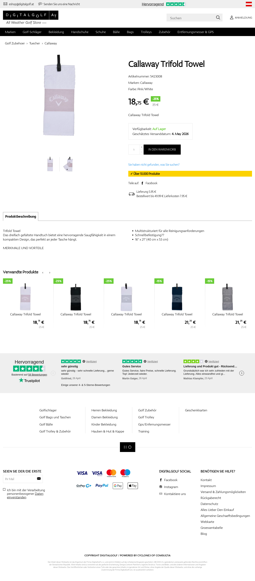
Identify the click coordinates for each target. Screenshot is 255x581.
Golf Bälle (46, 424)
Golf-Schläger (32, 32)
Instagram (171, 487)
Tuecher (34, 43)
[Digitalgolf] (127, 447)
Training (143, 431)
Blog (204, 533)
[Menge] (136, 150)
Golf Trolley (146, 417)
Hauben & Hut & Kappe (107, 431)
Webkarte (207, 521)
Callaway (51, 43)
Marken (10, 32)
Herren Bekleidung (104, 410)
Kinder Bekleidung (103, 424)
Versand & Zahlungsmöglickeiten (223, 492)
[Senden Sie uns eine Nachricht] (59, 4)
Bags (130, 32)
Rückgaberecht (211, 498)
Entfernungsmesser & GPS (196, 32)
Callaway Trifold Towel (143, 115)
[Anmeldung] (240, 17)
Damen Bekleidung (104, 417)
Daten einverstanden (25, 495)
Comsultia (163, 555)
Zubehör (164, 32)
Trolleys (146, 32)
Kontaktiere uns (175, 494)
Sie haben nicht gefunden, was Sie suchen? (153, 164)
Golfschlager (48, 410)
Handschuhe (79, 32)
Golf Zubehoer (15, 43)
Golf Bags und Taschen (55, 417)
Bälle (116, 32)
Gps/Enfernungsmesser (154, 424)
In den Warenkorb (162, 149)
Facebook (151, 183)
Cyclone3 (144, 555)
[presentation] (42, 272)
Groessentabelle (212, 527)
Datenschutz (209, 504)
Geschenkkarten (196, 410)
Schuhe (101, 32)
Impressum (208, 486)
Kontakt (206, 480)
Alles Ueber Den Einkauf (217, 510)
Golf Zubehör (147, 410)
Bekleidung (56, 32)
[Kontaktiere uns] (18, 4)
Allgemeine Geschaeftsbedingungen (225, 516)
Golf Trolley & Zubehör (55, 431)
